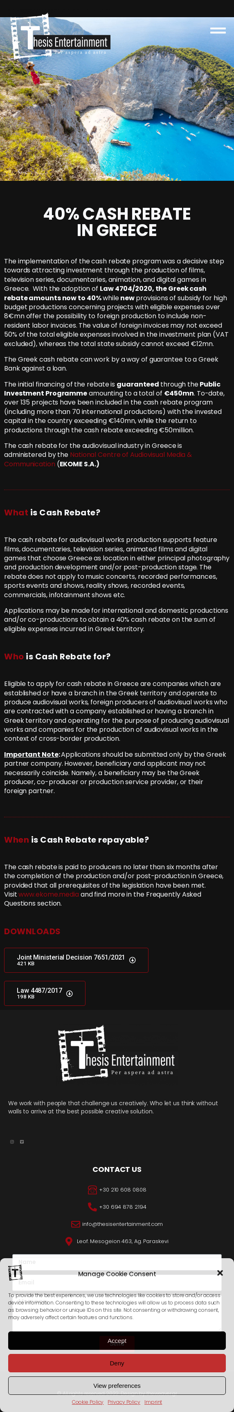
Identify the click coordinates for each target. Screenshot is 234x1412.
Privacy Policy (124, 1402)
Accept (117, 1340)
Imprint (153, 1402)
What (16, 512)
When (16, 839)
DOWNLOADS (32, 931)
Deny (117, 1363)
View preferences (117, 1385)
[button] (221, 1274)
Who (14, 656)
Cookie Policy (88, 1402)
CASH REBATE (137, 217)
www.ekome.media (48, 894)
